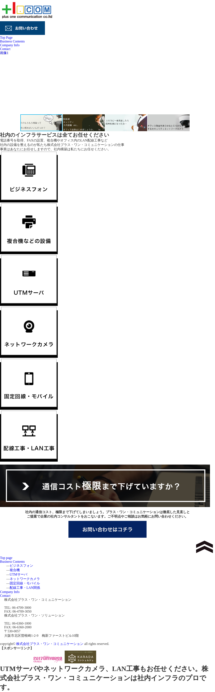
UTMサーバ (18, 574)
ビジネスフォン (21, 565)
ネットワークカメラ (25, 579)
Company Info (10, 45)
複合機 (15, 570)
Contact (5, 49)
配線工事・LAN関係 (25, 587)
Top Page (6, 37)
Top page (6, 558)
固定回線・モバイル (25, 583)
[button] (206, 82)
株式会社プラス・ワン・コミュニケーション (49, 644)
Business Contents (12, 41)
